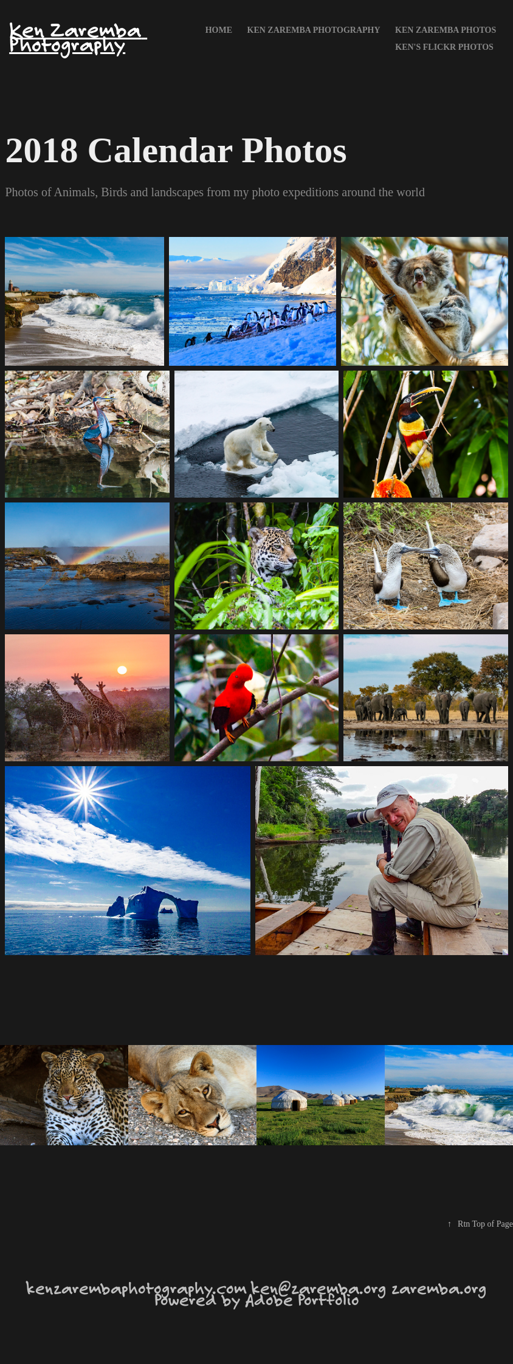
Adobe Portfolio (302, 1299)
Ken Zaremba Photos (445, 30)
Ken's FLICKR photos (444, 47)
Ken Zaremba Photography (78, 36)
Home (218, 30)
